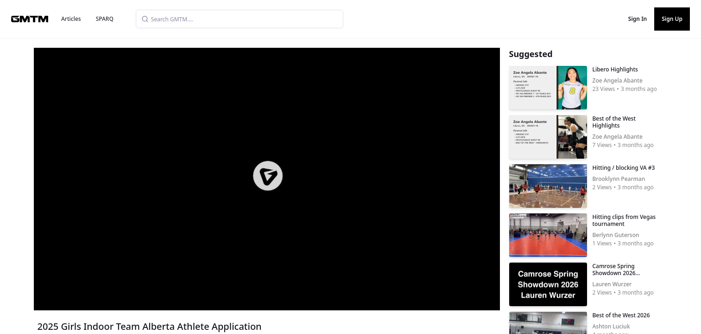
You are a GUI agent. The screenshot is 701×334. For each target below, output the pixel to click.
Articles (71, 19)
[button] (267, 176)
